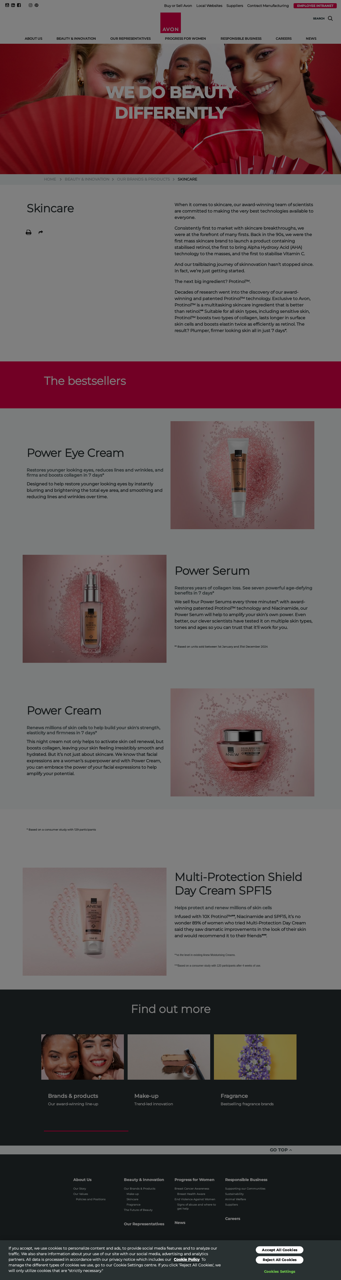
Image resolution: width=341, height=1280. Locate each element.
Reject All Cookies (280, 1263)
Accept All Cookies (279, 1253)
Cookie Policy (187, 1262)
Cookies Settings (279, 1274)
